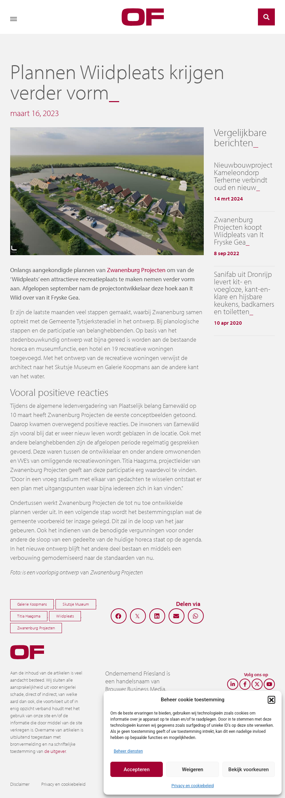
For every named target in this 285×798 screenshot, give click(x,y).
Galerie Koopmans (32, 604)
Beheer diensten (128, 751)
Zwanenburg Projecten (136, 270)
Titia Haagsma (28, 616)
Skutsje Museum (76, 604)
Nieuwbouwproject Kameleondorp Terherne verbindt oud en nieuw (243, 176)
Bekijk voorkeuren (248, 769)
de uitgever (55, 751)
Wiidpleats (65, 616)
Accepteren (137, 769)
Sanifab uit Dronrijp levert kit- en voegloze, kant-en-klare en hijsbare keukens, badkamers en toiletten (244, 292)
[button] (271, 699)
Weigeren (192, 769)
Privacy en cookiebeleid (192, 785)
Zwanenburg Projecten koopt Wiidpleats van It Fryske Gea (239, 231)
